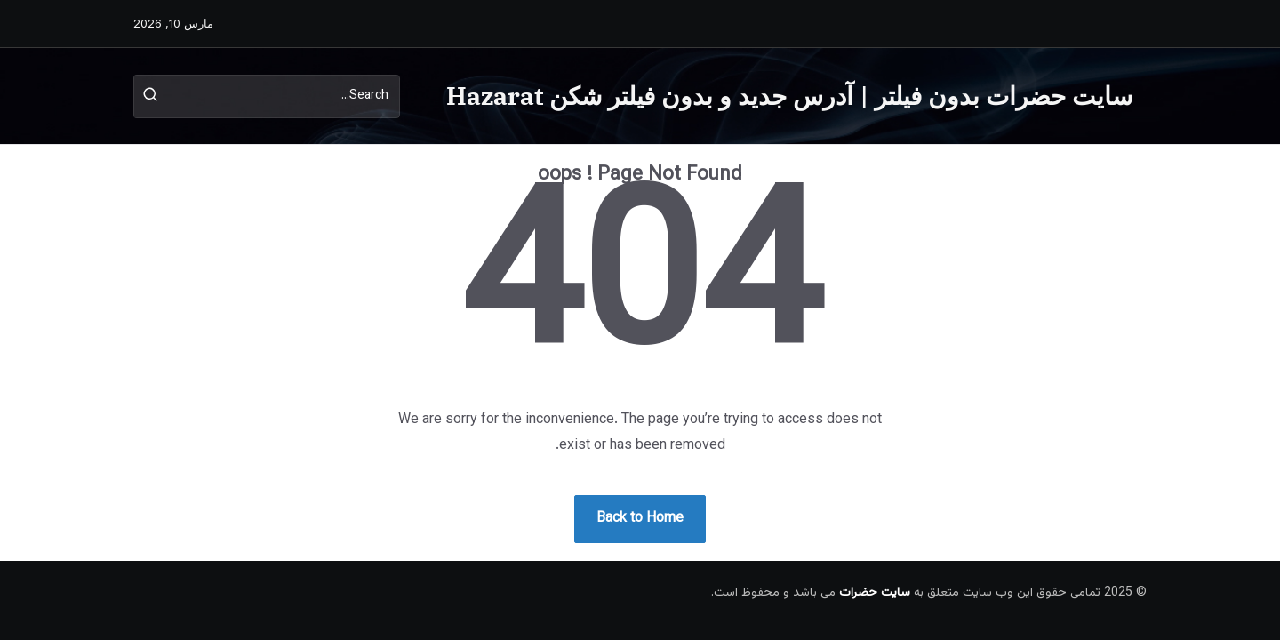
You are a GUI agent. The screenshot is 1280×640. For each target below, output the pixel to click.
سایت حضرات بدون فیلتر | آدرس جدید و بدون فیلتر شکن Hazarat (789, 95)
